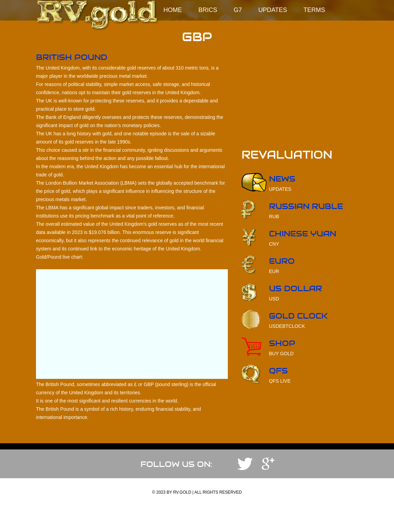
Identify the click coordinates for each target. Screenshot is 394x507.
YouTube (268, 464)
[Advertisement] (300, 101)
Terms (314, 10)
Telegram (245, 464)
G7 (238, 10)
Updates (272, 10)
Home (172, 10)
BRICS (207, 10)
